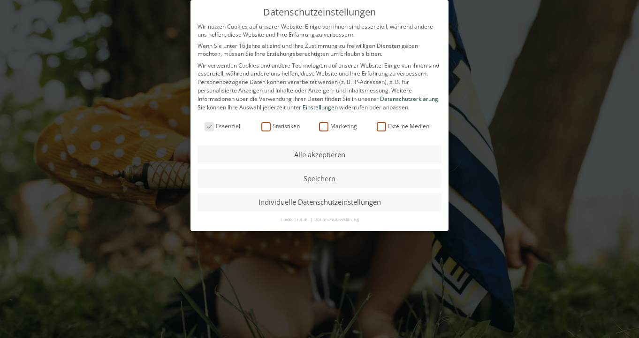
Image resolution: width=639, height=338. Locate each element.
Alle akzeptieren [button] (319, 154)
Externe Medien (403, 126)
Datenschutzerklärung (409, 99)
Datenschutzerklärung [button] (336, 219)
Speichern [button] (319, 178)
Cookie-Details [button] (295, 219)
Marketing (338, 126)
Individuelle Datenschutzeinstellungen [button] (320, 202)
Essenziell (223, 126)
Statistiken (280, 126)
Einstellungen (320, 107)
